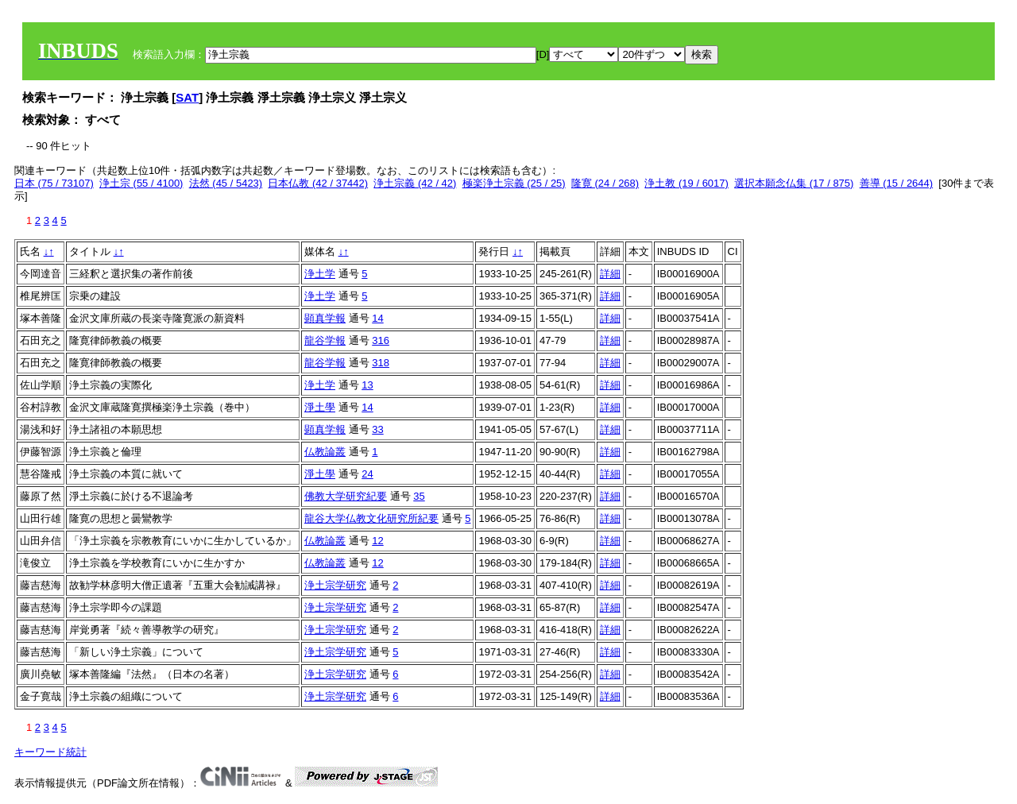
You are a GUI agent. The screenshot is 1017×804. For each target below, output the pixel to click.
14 (377, 318)
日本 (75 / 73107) (54, 183)
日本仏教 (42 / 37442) (318, 183)
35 (418, 496)
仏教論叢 (325, 452)
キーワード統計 (50, 752)
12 (377, 541)
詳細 (610, 274)
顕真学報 (325, 318)
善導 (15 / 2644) (897, 183)
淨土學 (319, 407)
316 (380, 340)
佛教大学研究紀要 (345, 496)
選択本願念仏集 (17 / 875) (793, 183)
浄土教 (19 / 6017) (686, 183)
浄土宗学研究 (335, 585)
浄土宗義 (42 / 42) (414, 183)
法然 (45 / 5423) (226, 183)
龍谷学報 (325, 340)
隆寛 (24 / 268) (605, 183)
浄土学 (319, 274)
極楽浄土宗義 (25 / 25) (514, 183)
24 (367, 474)
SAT (187, 97)
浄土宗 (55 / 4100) (141, 183)
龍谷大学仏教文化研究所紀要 (371, 518)
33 (377, 429)
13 (367, 385)
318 (380, 363)
